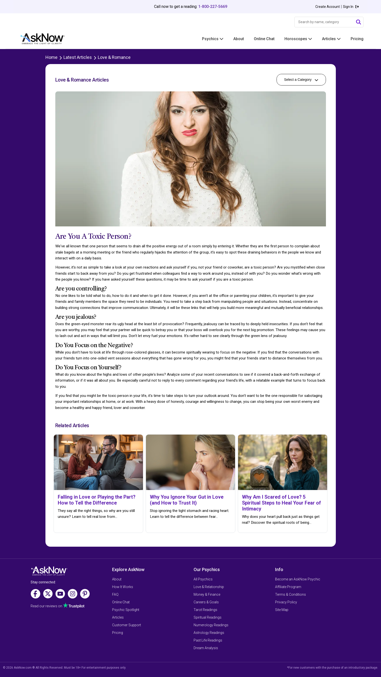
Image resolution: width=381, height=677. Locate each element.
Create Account (327, 7)
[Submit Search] (358, 22)
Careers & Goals (206, 602)
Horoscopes (298, 38)
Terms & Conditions (290, 594)
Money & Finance (207, 594)
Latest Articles (77, 57)
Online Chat (264, 38)
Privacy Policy (286, 602)
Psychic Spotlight (125, 610)
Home (51, 57)
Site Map (281, 610)
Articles (331, 38)
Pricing (357, 38)
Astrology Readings (209, 633)
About (238, 38)
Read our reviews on (57, 606)
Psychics (212, 38)
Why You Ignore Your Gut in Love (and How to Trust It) (186, 500)
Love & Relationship (209, 587)
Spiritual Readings (207, 617)
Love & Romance (114, 57)
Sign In (351, 7)
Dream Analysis (206, 648)
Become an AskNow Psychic (297, 579)
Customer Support (126, 625)
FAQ (115, 594)
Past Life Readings (208, 640)
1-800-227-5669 (212, 6)
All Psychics (203, 579)
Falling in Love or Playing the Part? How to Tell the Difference (96, 500)
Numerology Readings (211, 625)
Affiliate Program (288, 587)
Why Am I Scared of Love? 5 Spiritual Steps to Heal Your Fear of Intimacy (281, 503)
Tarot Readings (205, 610)
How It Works (122, 587)
